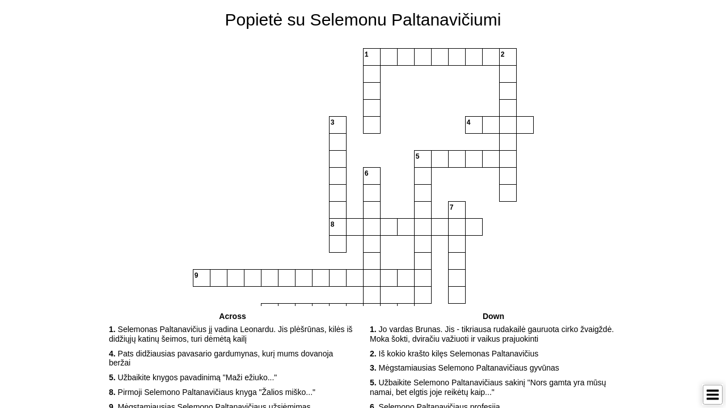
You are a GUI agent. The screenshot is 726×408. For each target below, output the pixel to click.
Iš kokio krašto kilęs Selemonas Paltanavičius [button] (454, 353)
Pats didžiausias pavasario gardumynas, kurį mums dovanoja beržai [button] (221, 358)
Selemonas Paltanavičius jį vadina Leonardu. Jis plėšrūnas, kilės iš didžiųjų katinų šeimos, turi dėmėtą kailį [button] (231, 334)
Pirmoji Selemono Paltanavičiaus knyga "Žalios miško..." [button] (212, 392)
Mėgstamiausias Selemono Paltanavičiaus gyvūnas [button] (464, 367)
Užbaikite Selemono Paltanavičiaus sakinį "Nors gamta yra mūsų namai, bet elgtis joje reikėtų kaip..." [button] (488, 387)
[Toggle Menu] (713, 395)
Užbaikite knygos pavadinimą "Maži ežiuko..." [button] (193, 377)
